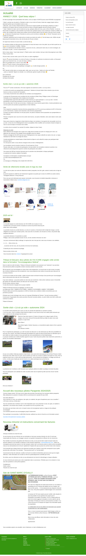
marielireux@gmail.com (23, 180)
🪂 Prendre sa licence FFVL (50, 538)
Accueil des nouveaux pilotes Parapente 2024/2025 (26, 391)
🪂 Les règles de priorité (50, 543)
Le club (26, 7)
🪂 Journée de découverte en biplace (52, 545)
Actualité (19, 7)
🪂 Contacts (47, 548)
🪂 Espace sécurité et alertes (51, 542)
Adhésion (32, 7)
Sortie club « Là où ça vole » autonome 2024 (23, 307)
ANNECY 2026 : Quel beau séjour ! (19, 16)
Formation (39, 7)
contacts (18, 254)
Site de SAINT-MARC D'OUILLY (18, 473)
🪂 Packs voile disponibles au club (52, 539)
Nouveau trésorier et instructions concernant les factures (29, 422)
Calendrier (47, 7)
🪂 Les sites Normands (49, 541)
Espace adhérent (57, 7)
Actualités (25, 538)
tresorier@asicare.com (47, 442)
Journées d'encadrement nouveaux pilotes (14, 417)
